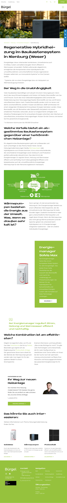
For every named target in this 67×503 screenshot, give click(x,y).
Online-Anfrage (49, 477)
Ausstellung (11, 2)
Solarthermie (15, 345)
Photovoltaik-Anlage (22, 350)
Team (18, 2)
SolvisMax (47, 301)
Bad (37, 471)
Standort (46, 2)
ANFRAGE (65, 43)
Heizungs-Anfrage (18, 403)
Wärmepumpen (34, 148)
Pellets (29, 345)
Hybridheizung (35, 42)
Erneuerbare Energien (23, 42)
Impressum (48, 480)
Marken (38, 477)
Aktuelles (3, 2)
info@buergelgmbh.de (54, 2)
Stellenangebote (49, 474)
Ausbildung (59, 474)
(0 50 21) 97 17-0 (50, 2)
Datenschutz (39, 480)
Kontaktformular (60, 477)
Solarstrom (48, 456)
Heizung (13, 42)
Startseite (6, 42)
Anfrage (62, 1)
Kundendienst (39, 474)
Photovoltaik (50, 445)
